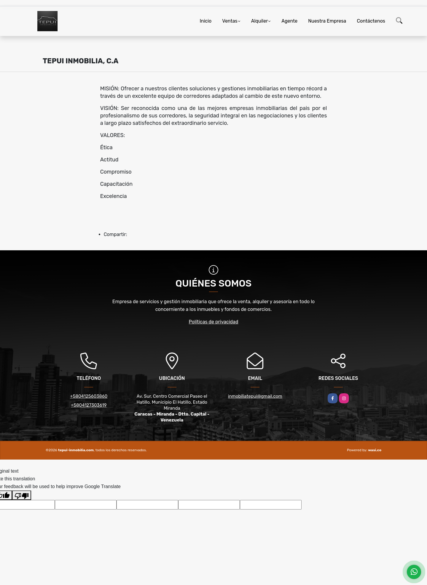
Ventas (229, 21)
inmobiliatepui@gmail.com (255, 396)
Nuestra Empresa (327, 21)
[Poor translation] (21, 495)
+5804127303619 (89, 405)
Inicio (205, 21)
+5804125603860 (88, 396)
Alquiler (259, 21)
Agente (289, 21)
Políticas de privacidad (213, 322)
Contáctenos (371, 21)
